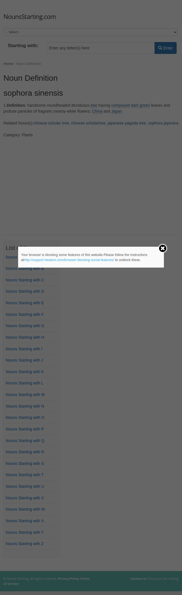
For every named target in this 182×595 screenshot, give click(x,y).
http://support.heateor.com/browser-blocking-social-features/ (69, 260)
